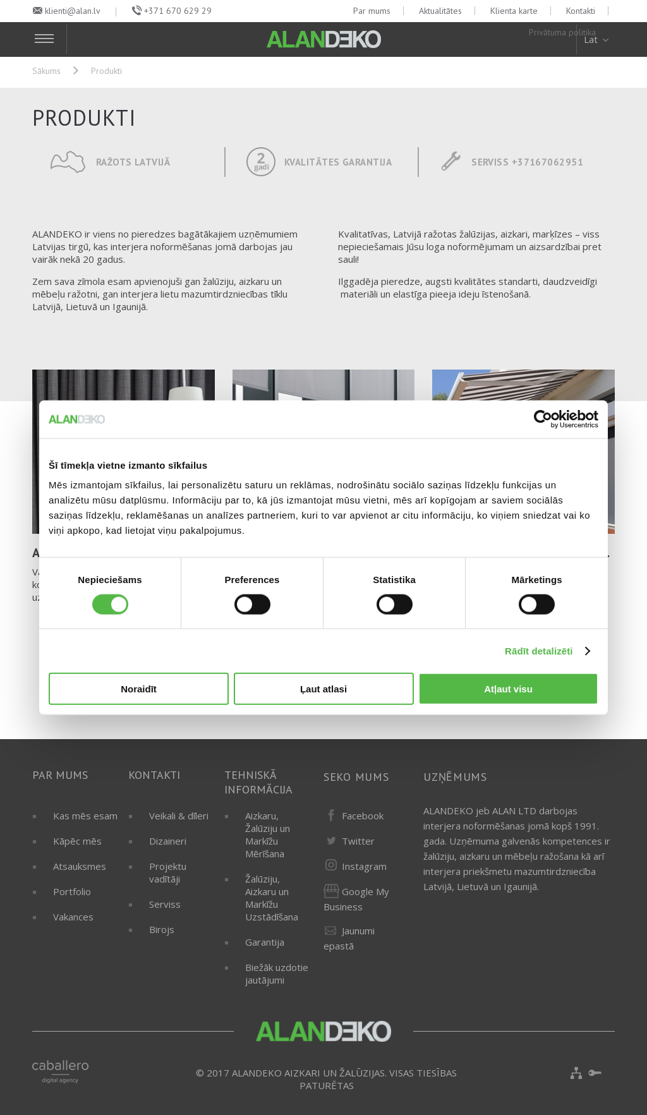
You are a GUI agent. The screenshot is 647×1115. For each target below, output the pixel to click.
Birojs (161, 929)
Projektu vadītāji (167, 872)
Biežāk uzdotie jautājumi (276, 973)
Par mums (371, 10)
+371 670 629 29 (178, 10)
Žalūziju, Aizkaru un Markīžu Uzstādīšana (271, 897)
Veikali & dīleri (179, 815)
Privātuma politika (562, 32)
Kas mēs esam (85, 815)
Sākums (46, 70)
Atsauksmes (79, 866)
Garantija (264, 942)
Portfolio (72, 891)
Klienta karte (514, 10)
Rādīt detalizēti (538, 650)
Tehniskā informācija (258, 782)
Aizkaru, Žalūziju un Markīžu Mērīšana (267, 834)
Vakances (73, 916)
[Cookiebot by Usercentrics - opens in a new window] (543, 418)
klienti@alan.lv (72, 10)
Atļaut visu (508, 689)
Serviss (165, 904)
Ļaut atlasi (323, 689)
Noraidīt (139, 689)
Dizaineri (167, 841)
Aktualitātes (440, 10)
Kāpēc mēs (77, 841)
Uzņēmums (455, 776)
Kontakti (580, 10)
